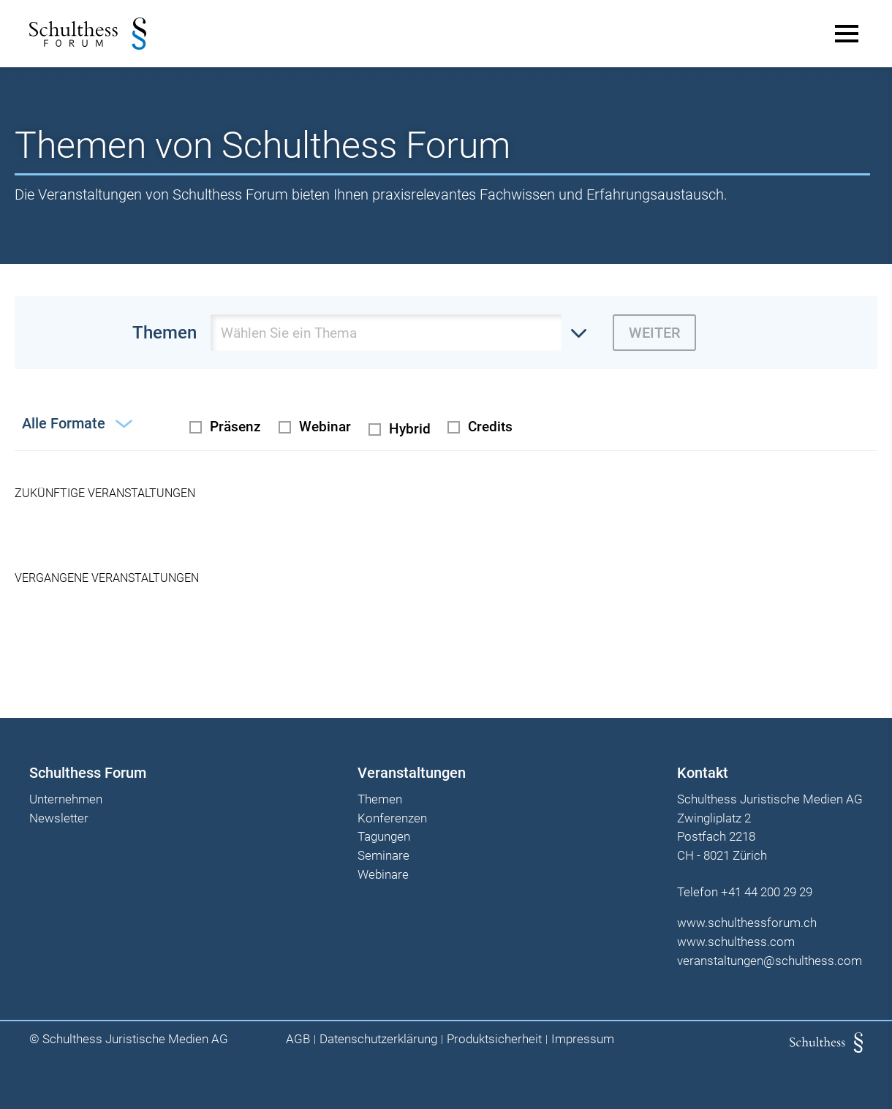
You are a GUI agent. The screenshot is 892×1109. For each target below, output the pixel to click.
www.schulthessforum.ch (747, 922)
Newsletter (58, 818)
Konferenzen (392, 818)
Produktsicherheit (494, 1039)
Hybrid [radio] (410, 428)
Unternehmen (65, 799)
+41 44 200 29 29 (766, 892)
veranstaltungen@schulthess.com (769, 960)
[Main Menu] (847, 34)
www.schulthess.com (736, 941)
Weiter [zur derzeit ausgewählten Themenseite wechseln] (654, 332)
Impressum (582, 1039)
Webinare (383, 875)
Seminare (383, 856)
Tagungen (384, 837)
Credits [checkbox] (490, 426)
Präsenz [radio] (235, 426)
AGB (298, 1039)
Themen (380, 799)
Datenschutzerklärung (378, 1039)
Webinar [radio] (325, 426)
